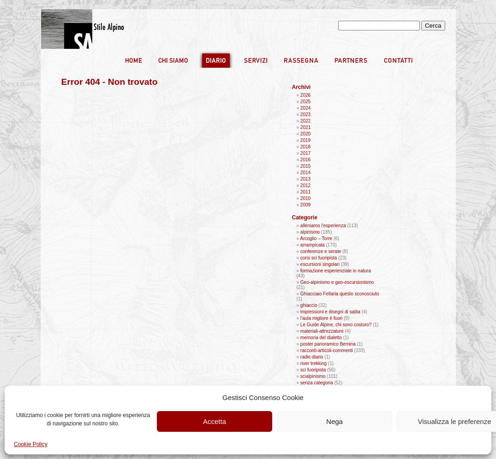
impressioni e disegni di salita (330, 311)
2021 (305, 127)
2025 (305, 101)
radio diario (311, 356)
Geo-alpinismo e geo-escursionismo (337, 282)
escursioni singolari (320, 264)
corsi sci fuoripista (318, 257)
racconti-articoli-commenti (326, 350)
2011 (305, 191)
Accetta (214, 421)
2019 (305, 140)
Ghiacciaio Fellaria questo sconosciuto (339, 293)
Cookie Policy (31, 444)
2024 (305, 108)
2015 (305, 166)
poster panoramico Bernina (328, 344)
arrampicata (312, 244)
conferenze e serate (320, 251)
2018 (305, 146)
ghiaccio (308, 305)
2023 (305, 114)
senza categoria (316, 382)
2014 (305, 172)
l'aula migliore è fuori (321, 318)
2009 (305, 204)
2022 (305, 121)
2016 (305, 159)
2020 (305, 133)
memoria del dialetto (321, 337)
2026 (305, 95)
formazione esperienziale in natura (335, 270)
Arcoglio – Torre (316, 238)
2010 (305, 198)
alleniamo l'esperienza (323, 225)
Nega (334, 421)
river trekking (313, 363)
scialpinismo (312, 376)
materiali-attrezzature (322, 331)
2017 (305, 153)
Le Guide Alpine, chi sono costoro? (336, 324)
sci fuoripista (313, 369)
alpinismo (310, 232)
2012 (305, 185)
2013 (305, 179)
